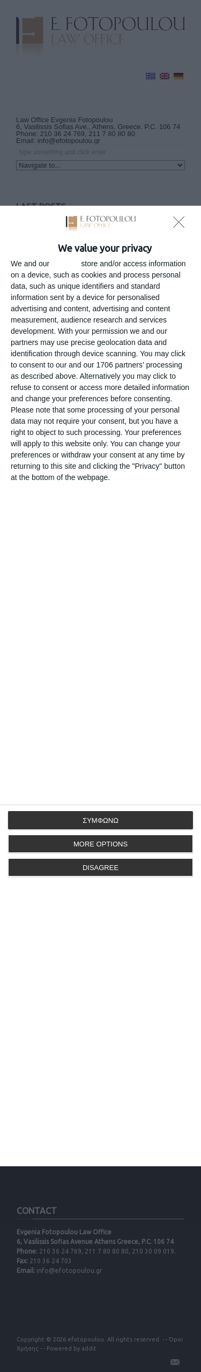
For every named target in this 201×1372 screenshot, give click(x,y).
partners (65, 263)
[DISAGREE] (181, 225)
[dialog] (100, 686)
